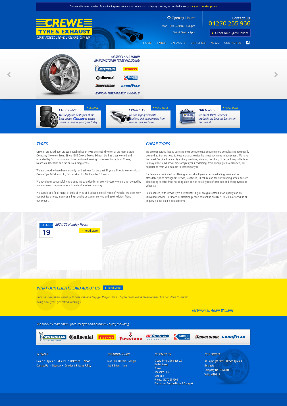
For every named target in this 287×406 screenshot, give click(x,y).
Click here (78, 132)
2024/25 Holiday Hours (71, 238)
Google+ (188, 396)
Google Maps (174, 396)
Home (147, 42)
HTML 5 (215, 387)
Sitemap (56, 379)
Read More (90, 244)
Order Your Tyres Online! (229, 32)
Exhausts (178, 42)
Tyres (161, 42)
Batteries (198, 42)
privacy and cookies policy (201, 6)
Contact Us (232, 42)
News (215, 42)
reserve (91, 121)
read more (159, 121)
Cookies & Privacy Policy (77, 379)
